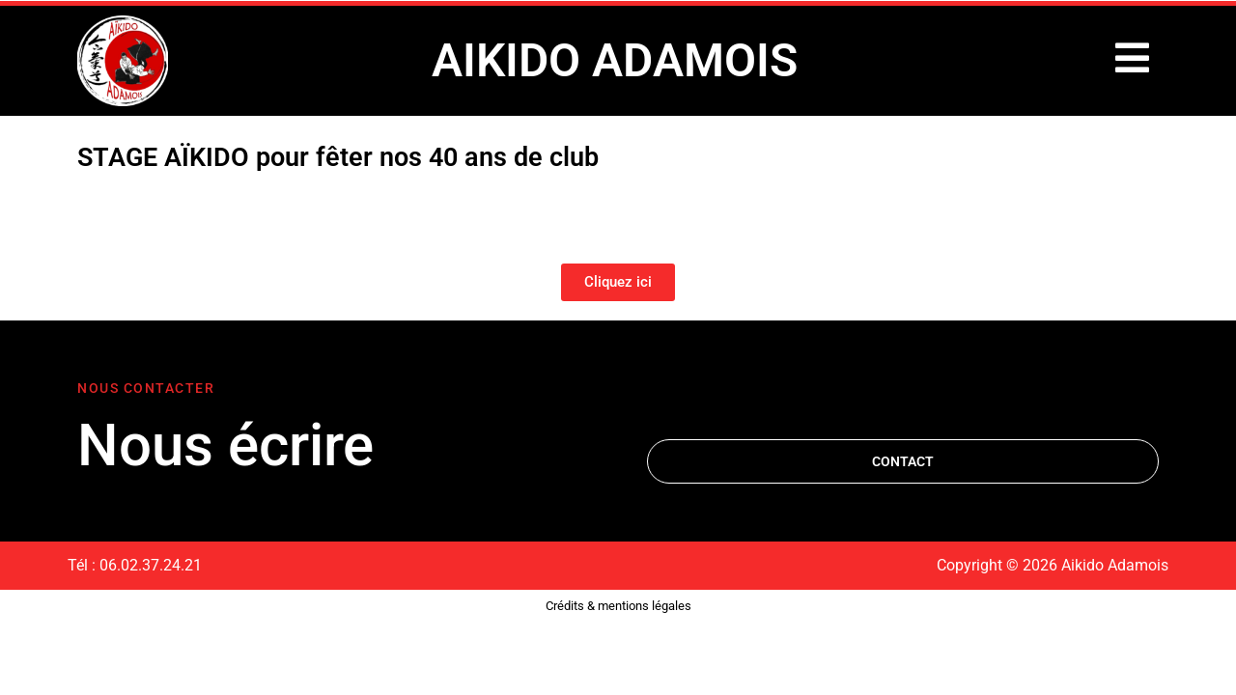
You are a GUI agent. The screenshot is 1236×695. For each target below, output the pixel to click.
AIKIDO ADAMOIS (615, 60)
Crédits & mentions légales (618, 605)
